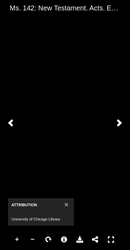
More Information (64, 239)
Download (80, 239)
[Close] (66, 204)
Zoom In (17, 239)
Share (95, 239)
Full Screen (111, 239)
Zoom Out (33, 239)
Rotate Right (48, 239)
